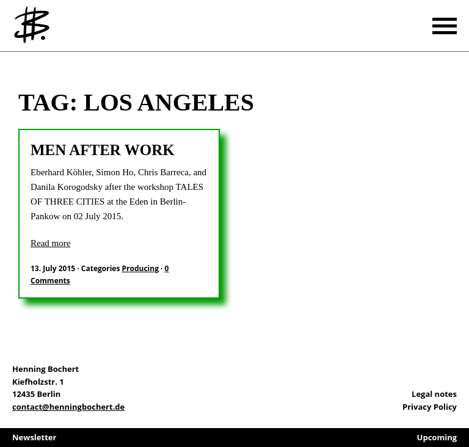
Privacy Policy (429, 406)
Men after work (103, 150)
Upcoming (437, 437)
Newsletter (34, 437)
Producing (140, 268)
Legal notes (434, 393)
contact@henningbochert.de (68, 406)
